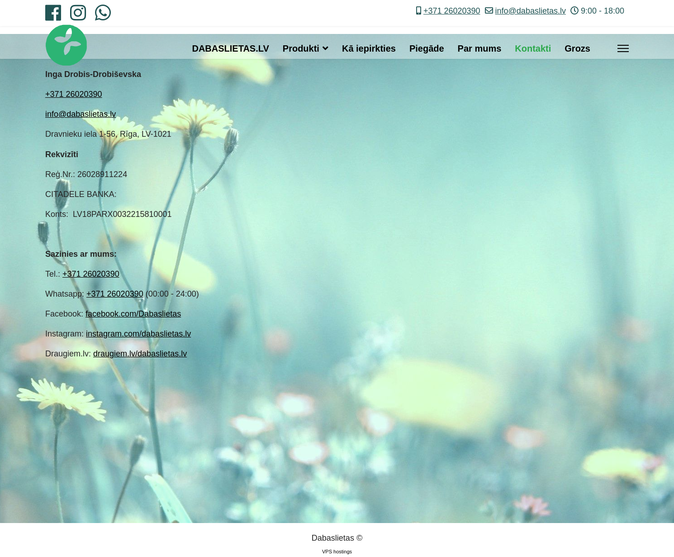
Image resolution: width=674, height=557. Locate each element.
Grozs (577, 48)
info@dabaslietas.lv (530, 10)
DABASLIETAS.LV (230, 48)
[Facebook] (53, 16)
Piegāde (426, 48)
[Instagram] (78, 16)
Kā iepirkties (369, 48)
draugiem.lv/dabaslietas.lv (140, 353)
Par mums (480, 48)
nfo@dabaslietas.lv (81, 114)
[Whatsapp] (103, 16)
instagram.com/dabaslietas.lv (138, 333)
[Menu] (623, 48)
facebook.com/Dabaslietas (133, 313)
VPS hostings (337, 551)
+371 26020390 (451, 10)
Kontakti (533, 48)
